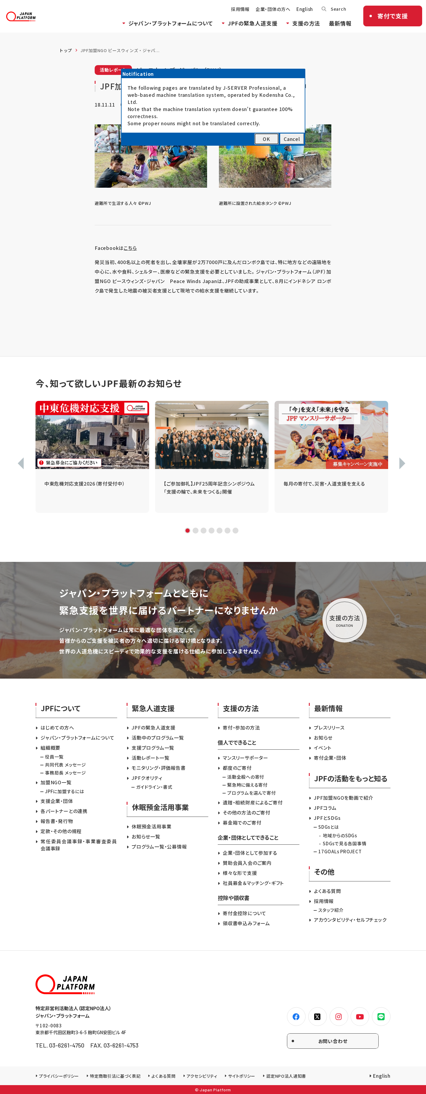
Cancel (292, 138)
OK (266, 138)
